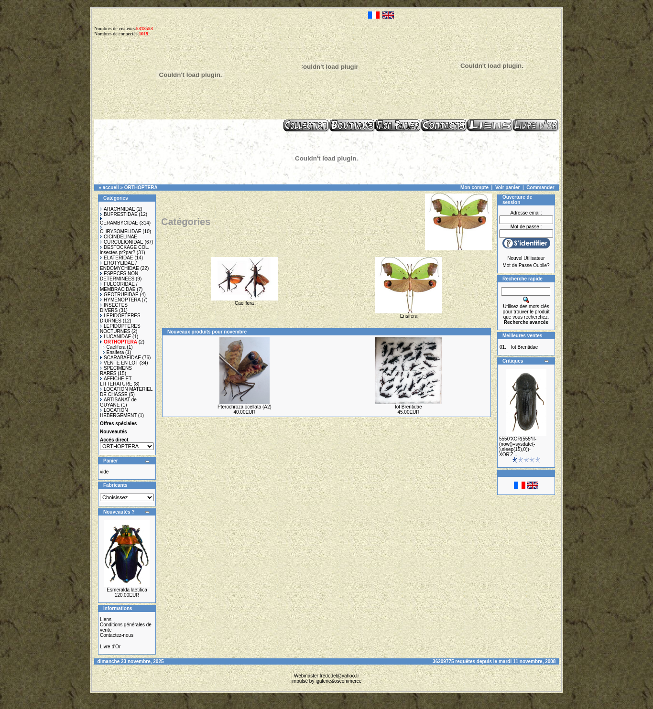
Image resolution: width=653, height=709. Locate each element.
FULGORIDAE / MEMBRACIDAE (119, 286)
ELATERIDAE (116, 257)
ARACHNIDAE (117, 209)
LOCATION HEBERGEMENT (118, 413)
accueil (111, 187)
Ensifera (113, 352)
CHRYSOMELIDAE (120, 230)
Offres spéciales (118, 423)
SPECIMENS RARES (116, 370)
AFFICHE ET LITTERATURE (116, 381)
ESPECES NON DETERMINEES (119, 276)
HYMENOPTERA (120, 299)
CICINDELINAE (118, 236)
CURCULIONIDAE (121, 242)
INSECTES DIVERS (114, 307)
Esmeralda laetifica (127, 589)
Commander (540, 187)
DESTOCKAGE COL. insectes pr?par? (124, 250)
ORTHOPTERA (141, 187)
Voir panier (507, 187)
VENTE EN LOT (119, 362)
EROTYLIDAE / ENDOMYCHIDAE (119, 265)
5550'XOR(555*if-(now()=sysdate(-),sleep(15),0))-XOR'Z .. (517, 446)
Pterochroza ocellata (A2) (245, 406)
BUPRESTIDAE (119, 214)
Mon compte (474, 187)
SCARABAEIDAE (120, 357)
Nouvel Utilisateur (525, 258)
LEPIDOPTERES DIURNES (120, 318)
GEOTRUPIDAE (119, 294)
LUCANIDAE (115, 336)
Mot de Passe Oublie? (525, 265)
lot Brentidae (408, 406)
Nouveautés (113, 431)
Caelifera (114, 347)
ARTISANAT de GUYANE (118, 402)
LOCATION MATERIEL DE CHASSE (126, 392)
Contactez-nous (116, 635)
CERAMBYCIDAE (119, 221)
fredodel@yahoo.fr (339, 675)
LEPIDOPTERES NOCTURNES (120, 328)
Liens (105, 619)
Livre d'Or (110, 646)
